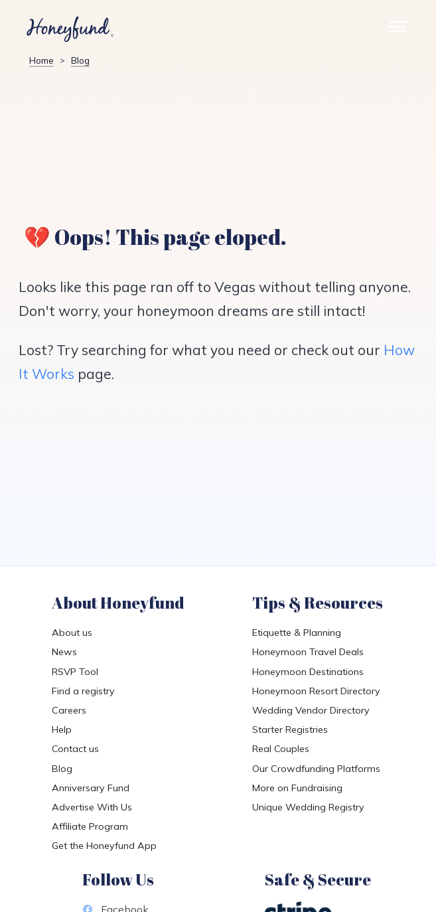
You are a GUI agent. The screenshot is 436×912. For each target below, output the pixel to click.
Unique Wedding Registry (308, 807)
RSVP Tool (75, 672)
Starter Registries (290, 729)
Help (62, 729)
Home (41, 60)
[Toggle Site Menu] (397, 29)
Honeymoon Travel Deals (308, 652)
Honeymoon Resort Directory (316, 691)
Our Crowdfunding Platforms (316, 769)
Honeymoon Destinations (308, 672)
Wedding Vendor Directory (311, 710)
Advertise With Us (92, 807)
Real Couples (280, 749)
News (64, 652)
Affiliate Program (90, 826)
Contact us (75, 749)
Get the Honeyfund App (104, 846)
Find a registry (83, 691)
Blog (80, 60)
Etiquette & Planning (296, 633)
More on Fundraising (297, 788)
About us (72, 633)
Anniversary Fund (90, 788)
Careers (69, 710)
